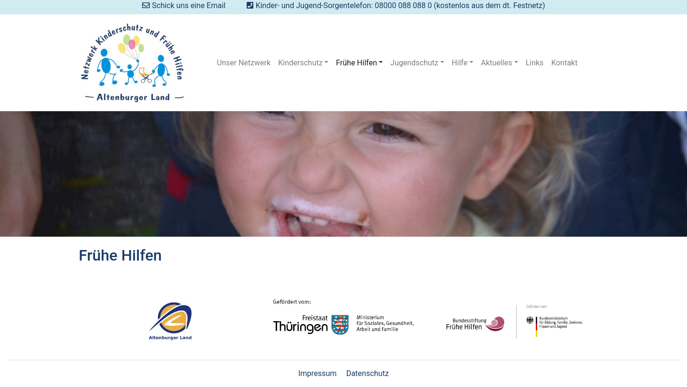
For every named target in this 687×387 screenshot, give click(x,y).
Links (535, 62)
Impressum (317, 373)
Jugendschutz (414, 62)
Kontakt (564, 62)
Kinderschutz (300, 62)
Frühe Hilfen (356, 62)
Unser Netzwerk (244, 62)
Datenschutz (367, 373)
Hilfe (460, 62)
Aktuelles (496, 62)
